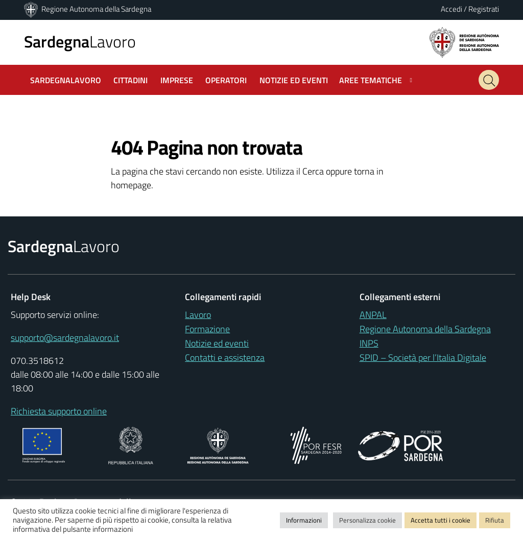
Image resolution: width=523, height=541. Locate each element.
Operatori (226, 80)
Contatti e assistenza (225, 357)
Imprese (176, 80)
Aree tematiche (370, 80)
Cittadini (130, 80)
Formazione (207, 329)
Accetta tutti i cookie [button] (440, 520)
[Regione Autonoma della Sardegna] (31, 9)
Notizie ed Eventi (293, 80)
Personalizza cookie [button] (367, 520)
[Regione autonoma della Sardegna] (464, 41)
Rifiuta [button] (494, 520)
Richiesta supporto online (59, 411)
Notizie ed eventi (217, 343)
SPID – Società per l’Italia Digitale (423, 357)
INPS (369, 343)
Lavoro (80, 41)
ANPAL (373, 315)
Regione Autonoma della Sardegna (96, 9)
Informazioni (304, 520)
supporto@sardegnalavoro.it (65, 338)
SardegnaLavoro (65, 80)
